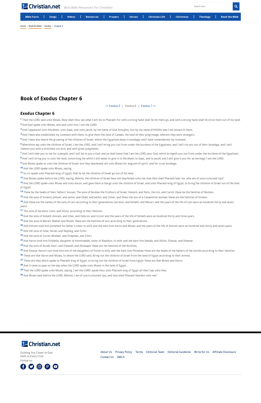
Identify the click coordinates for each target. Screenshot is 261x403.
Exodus (47, 26)
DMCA (121, 357)
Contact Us (107, 357)
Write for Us (201, 352)
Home (23, 26)
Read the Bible (35, 26)
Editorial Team (155, 352)
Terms (139, 352)
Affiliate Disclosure (224, 352)
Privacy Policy (123, 352)
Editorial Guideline (179, 352)
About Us (106, 352)
